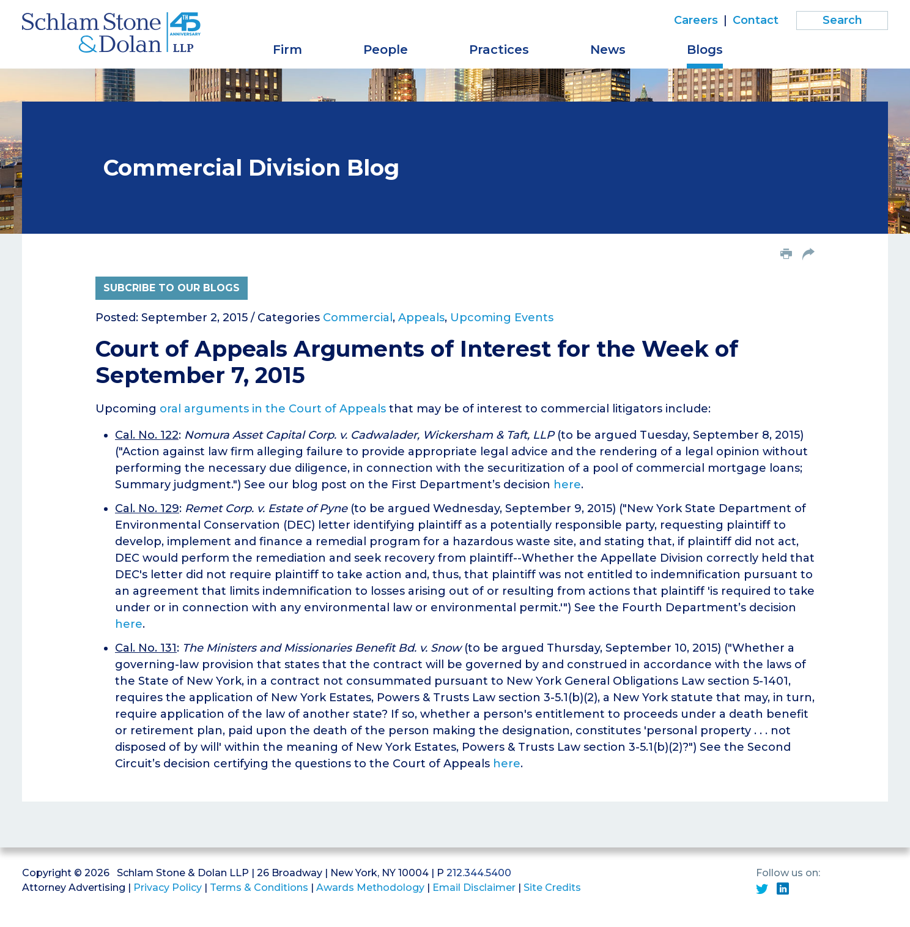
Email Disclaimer (474, 887)
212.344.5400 (478, 873)
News (608, 49)
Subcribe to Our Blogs (171, 288)
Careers (696, 20)
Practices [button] (499, 49)
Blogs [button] (705, 49)
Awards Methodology (370, 887)
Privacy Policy (167, 887)
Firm (287, 49)
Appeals (421, 317)
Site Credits (552, 887)
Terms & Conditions (259, 887)
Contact (756, 20)
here (567, 484)
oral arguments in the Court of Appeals (273, 408)
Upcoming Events (501, 317)
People (385, 49)
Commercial (358, 317)
